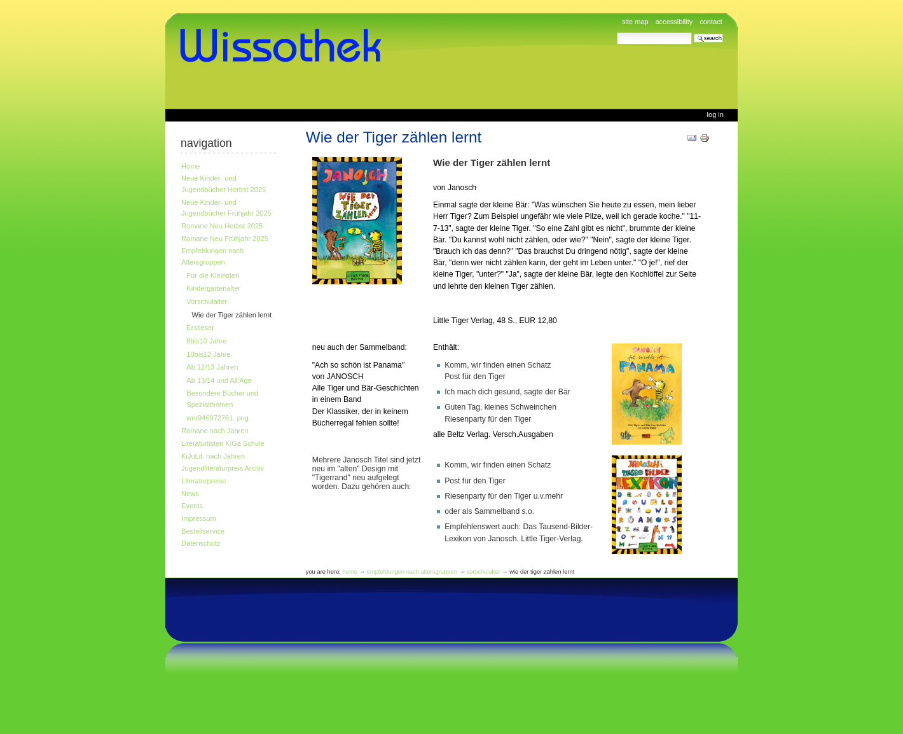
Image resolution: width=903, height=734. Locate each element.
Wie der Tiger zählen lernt (232, 315)
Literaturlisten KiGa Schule (223, 443)
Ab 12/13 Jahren (212, 367)
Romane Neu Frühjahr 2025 (224, 238)
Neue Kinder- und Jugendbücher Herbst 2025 (223, 183)
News (190, 493)
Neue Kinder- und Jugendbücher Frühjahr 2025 (226, 208)
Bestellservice (202, 531)
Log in (715, 114)
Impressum (198, 518)
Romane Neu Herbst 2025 (222, 226)
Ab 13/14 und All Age (218, 380)
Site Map (635, 21)
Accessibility (674, 21)
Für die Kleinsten (212, 275)
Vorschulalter (206, 301)
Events (192, 505)
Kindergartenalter (213, 288)
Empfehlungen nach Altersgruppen (212, 256)
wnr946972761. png (217, 418)
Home (190, 166)
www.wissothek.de (284, 46)
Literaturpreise (203, 481)
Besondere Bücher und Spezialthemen (222, 398)
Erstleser (200, 327)
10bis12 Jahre (208, 354)
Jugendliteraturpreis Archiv (222, 468)
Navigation (206, 143)
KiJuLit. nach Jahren (213, 456)
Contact (711, 21)
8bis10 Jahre (206, 341)
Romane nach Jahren (214, 430)
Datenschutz (200, 543)
